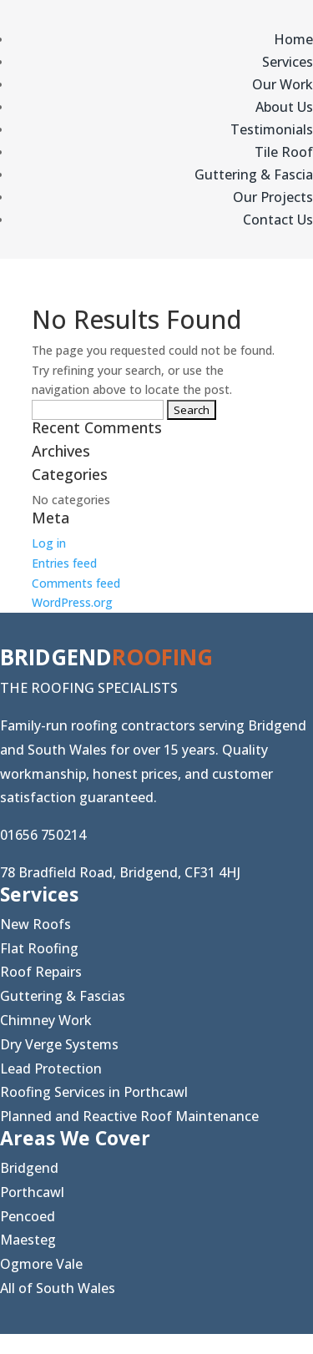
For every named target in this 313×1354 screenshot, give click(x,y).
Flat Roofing (39, 948)
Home (293, 39)
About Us (284, 107)
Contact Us (278, 219)
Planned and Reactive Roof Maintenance (129, 1116)
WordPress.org (72, 602)
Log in (49, 543)
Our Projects (273, 197)
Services (287, 62)
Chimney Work (46, 1020)
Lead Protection (51, 1068)
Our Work (282, 84)
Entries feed (64, 563)
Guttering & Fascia (253, 174)
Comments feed (76, 583)
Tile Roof (284, 152)
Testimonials (271, 129)
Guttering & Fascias (62, 996)
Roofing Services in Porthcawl (94, 1092)
